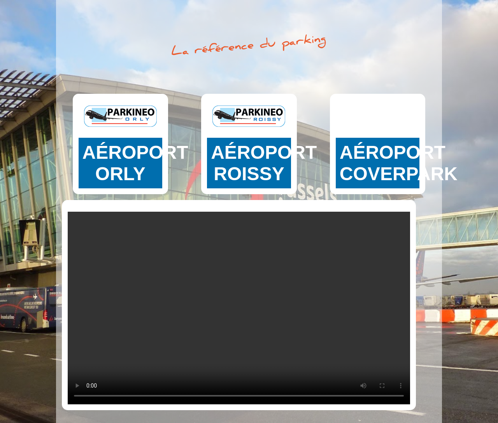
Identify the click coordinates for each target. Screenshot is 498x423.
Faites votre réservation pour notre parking (121, 157)
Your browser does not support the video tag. (239, 305)
